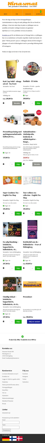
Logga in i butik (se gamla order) (11, 379)
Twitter (24, 379)
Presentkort (27, 297)
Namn (3, 425)
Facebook (25, 374)
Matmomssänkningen (8, 398)
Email (3, 420)
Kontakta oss (6, 35)
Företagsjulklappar (7, 387)
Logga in (28, 14)
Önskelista (5, 382)
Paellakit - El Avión (30, 81)
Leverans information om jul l (10, 374)
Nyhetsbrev (5, 395)
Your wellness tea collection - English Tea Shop (32, 195)
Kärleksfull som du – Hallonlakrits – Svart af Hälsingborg (32, 244)
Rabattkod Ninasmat (7, 401)
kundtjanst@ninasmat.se (12, 358)
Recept (4, 403)
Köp (38, 103)
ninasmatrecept (6, 413)
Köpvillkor (5, 390)
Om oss (4, 393)
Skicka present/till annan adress (10, 384)
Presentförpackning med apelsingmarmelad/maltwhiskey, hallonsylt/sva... (15, 134)
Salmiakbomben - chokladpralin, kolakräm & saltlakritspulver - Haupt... (30, 137)
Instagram (25, 376)
